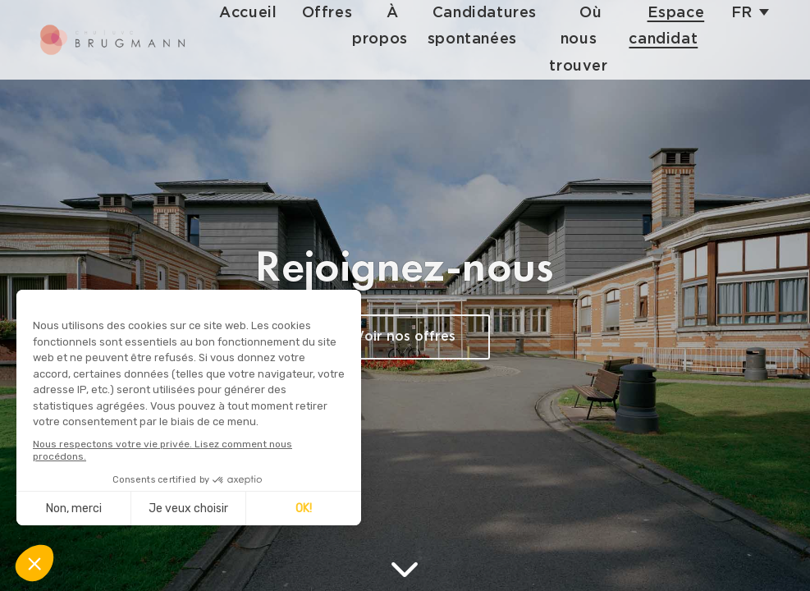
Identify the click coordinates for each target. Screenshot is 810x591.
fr (742, 13)
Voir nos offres (405, 337)
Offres (337, 13)
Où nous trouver (585, 39)
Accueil (258, 13)
